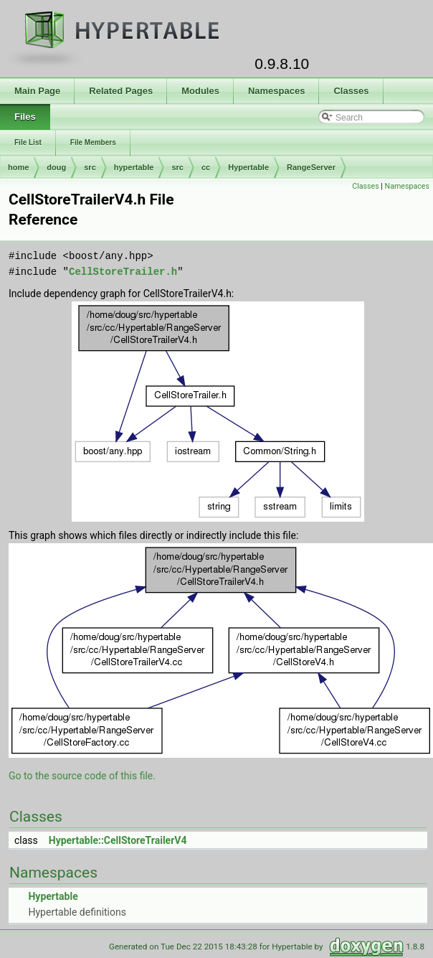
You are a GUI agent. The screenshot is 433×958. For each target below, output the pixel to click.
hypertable (134, 167)
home (18, 167)
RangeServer (311, 167)
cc (205, 167)
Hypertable (248, 167)
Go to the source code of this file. (82, 775)
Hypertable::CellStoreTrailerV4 (118, 840)
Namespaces (407, 186)
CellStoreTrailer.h (123, 271)
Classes (365, 186)
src (90, 167)
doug (56, 167)
